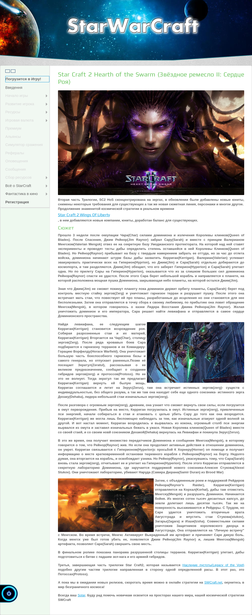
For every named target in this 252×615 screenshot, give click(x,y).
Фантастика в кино (26, 193)
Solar (81, 595)
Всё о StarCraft (26, 185)
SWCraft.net (213, 582)
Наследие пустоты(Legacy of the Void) (213, 565)
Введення (13, 87)
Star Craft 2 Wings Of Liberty (84, 214)
